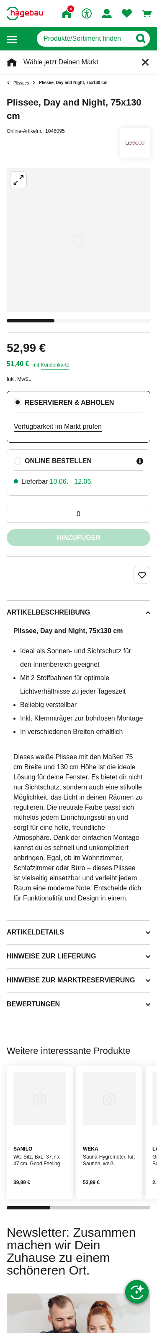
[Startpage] (25, 13)
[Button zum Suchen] (140, 39)
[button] (12, 38)
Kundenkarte (55, 365)
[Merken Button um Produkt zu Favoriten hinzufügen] (142, 575)
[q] (84, 39)
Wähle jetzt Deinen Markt (60, 62)
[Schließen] (145, 62)
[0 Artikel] (78, 514)
